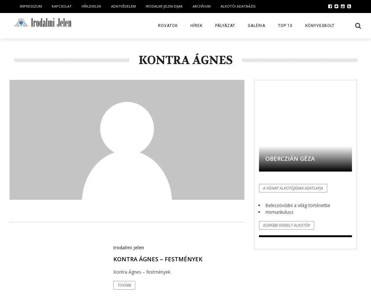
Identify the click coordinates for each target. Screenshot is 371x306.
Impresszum (31, 6)
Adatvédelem (123, 6)
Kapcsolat (62, 6)
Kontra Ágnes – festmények (157, 259)
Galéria (256, 25)
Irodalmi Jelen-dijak (164, 6)
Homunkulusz (279, 212)
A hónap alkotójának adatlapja (293, 188)
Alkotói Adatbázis (238, 6)
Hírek (196, 25)
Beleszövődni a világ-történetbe (297, 205)
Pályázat (225, 25)
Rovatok (168, 25)
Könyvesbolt (320, 25)
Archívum (202, 6)
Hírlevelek (91, 6)
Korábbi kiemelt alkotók (286, 225)
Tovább (124, 285)
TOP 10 (285, 25)
